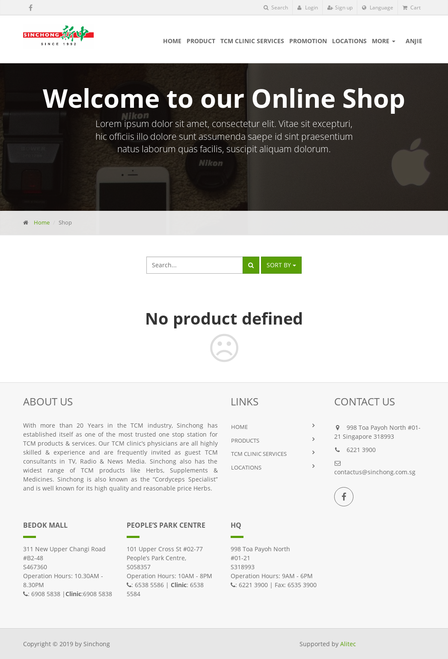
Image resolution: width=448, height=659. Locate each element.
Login (307, 7)
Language (377, 7)
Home (42, 222)
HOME (239, 427)
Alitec (348, 644)
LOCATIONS (246, 467)
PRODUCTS (245, 440)
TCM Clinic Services (259, 454)
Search (276, 7)
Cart (412, 7)
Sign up (340, 7)
